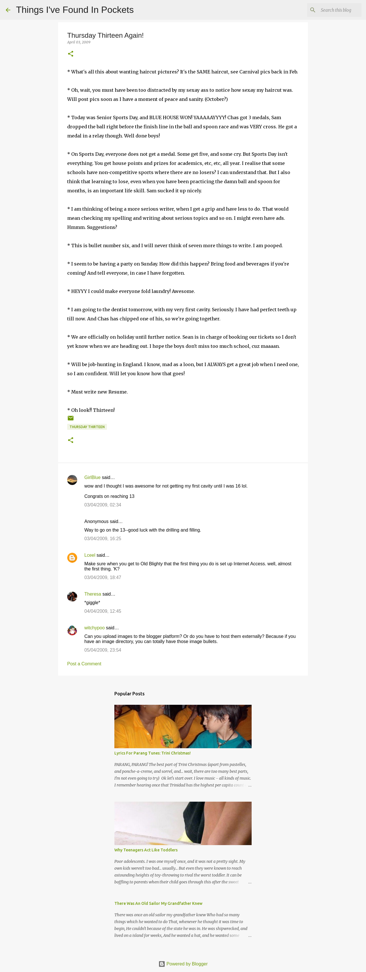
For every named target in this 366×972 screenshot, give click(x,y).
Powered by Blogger (183, 963)
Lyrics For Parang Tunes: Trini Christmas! (152, 753)
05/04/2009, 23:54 (102, 650)
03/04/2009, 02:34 (102, 504)
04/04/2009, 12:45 (102, 611)
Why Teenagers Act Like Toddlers (146, 850)
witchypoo (94, 627)
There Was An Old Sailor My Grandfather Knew (158, 903)
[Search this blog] (331, 10)
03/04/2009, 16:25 (102, 538)
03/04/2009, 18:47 (102, 577)
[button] (70, 54)
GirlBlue (92, 477)
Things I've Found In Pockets (75, 10)
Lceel (89, 555)
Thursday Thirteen (87, 427)
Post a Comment (84, 663)
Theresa (92, 594)
